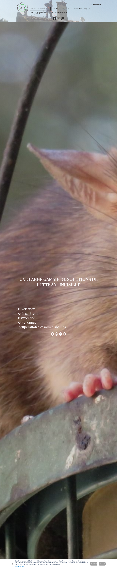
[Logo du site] (22, 8)
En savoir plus (19, 566)
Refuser (102, 564)
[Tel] (62, 18)
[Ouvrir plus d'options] (73, 13)
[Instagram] (56, 334)
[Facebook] (54, 18)
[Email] (58, 18)
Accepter (94, 564)
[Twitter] (60, 334)
